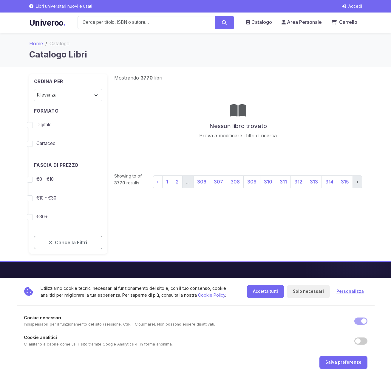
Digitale (44, 124)
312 (298, 182)
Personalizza (350, 291)
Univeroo (47, 22)
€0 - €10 (45, 179)
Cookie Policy (211, 295)
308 (235, 182)
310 (268, 182)
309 (251, 182)
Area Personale (302, 22)
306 (201, 182)
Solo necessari (308, 291)
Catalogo (259, 22)
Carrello (344, 22)
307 (218, 182)
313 (314, 182)
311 (283, 182)
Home (36, 43)
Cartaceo (45, 143)
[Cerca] (224, 22)
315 (345, 182)
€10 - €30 (46, 198)
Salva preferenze (343, 362)
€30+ (42, 217)
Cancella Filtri (68, 242)
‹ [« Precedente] (158, 182)
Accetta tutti (265, 291)
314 (329, 182)
